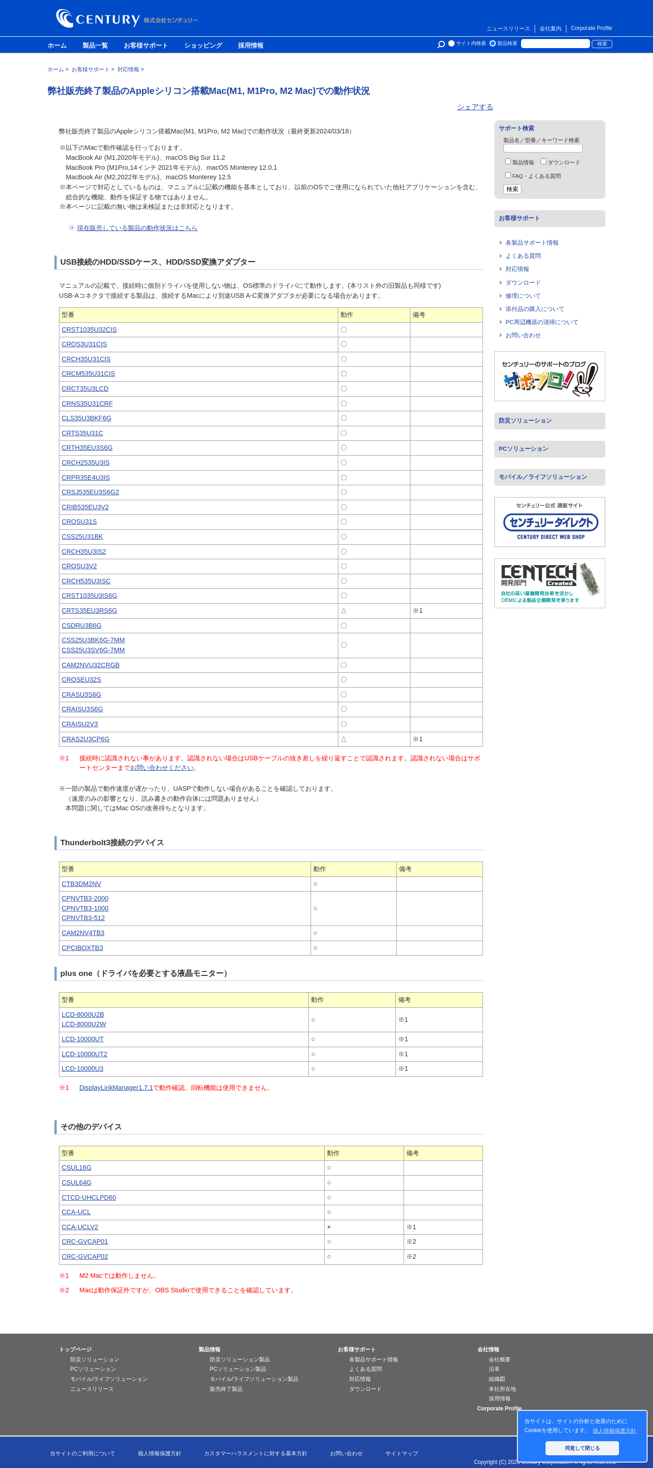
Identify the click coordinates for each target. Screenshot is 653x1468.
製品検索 (507, 43)
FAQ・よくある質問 (533, 176)
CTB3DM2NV (81, 883)
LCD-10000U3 (82, 1068)
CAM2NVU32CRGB (91, 665)
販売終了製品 (226, 1389)
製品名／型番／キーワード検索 (541, 140)
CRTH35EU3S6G (87, 447)
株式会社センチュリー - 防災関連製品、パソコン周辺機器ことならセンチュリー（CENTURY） (128, 18)
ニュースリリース (508, 28)
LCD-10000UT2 (84, 1054)
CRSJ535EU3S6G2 (90, 492)
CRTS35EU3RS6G (89, 610)
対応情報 (517, 269)
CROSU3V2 (79, 566)
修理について (523, 295)
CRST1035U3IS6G (89, 595)
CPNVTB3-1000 (85, 908)
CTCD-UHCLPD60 (89, 1197)
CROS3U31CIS (84, 344)
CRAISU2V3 (80, 724)
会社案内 (550, 28)
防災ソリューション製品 (240, 1359)
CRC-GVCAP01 (85, 1241)
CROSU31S (79, 521)
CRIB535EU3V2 (85, 507)
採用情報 (250, 46)
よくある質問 (523, 255)
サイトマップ (401, 1453)
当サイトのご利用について (82, 1453)
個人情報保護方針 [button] (614, 1431)
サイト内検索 (471, 43)
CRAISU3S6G (82, 709)
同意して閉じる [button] (582, 1448)
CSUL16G (77, 1167)
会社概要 (500, 1359)
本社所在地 (502, 1389)
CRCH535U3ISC (86, 581)
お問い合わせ (523, 335)
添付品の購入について (535, 308)
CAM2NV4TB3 (83, 932)
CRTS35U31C (82, 433)
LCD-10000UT (83, 1039)
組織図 (497, 1379)
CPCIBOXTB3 (82, 947)
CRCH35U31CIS (86, 359)
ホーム (57, 46)
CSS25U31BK (82, 536)
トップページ (75, 1349)
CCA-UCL (76, 1212)
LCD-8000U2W (84, 1024)
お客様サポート (146, 46)
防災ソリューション (525, 420)
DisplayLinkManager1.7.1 (116, 1087)
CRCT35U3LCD (85, 388)
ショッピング (203, 46)
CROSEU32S (81, 679)
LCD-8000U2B (83, 1014)
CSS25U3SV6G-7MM (93, 650)
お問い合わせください (162, 767)
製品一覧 (95, 46)
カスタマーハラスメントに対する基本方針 (255, 1453)
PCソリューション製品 (238, 1369)
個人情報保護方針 (159, 1453)
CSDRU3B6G (82, 625)
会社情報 (488, 1349)
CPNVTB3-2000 (85, 898)
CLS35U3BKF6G (87, 418)
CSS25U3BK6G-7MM (93, 640)
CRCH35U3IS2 (84, 551)
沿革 (494, 1369)
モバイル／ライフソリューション (543, 476)
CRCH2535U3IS (86, 462)
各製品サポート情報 (532, 242)
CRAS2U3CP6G (86, 739)
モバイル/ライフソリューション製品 (254, 1379)
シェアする (475, 107)
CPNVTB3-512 (83, 917)
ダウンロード (560, 162)
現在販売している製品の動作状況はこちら (137, 228)
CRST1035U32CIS (89, 329)
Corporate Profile (591, 28)
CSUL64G (77, 1182)
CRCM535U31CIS (88, 373)
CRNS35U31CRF (87, 403)
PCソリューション (523, 448)
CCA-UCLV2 (80, 1227)
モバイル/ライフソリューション (109, 1379)
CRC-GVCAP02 (85, 1256)
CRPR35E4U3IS (86, 477)
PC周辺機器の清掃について (542, 322)
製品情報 (519, 162)
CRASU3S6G (81, 694)
